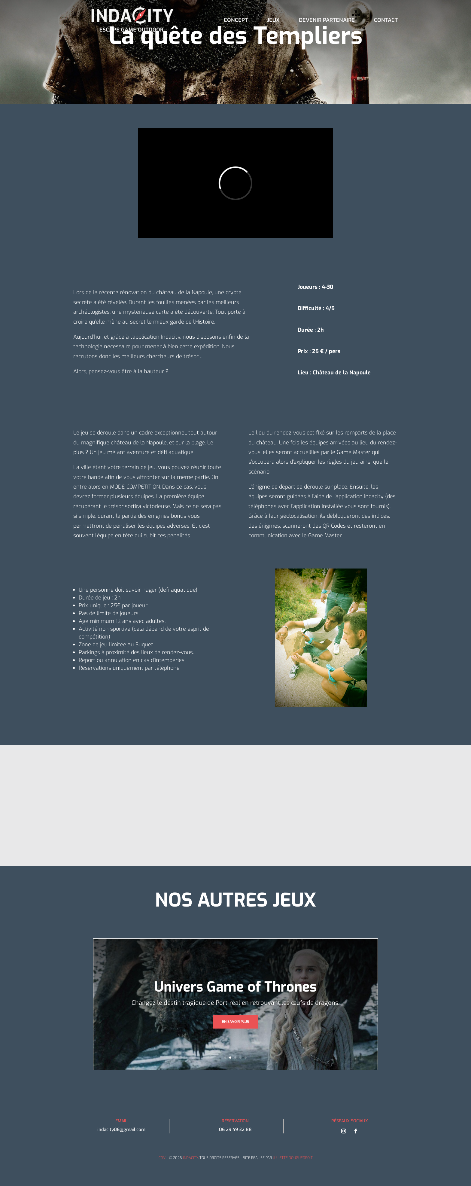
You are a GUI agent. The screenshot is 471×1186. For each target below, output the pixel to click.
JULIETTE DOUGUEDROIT (293, 1157)
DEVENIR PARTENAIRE (327, 21)
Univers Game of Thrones (235, 987)
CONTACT (386, 21)
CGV (162, 1157)
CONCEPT (236, 21)
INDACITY (190, 1157)
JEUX (273, 21)
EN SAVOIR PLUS (235, 1021)
